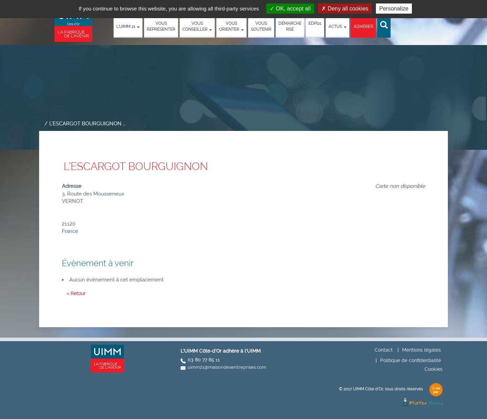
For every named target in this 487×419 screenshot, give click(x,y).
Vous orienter (231, 26)
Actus (337, 26)
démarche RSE (289, 26)
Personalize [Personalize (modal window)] (394, 9)
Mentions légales (421, 350)
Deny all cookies (344, 9)
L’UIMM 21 (128, 26)
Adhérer (363, 26)
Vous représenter (161, 26)
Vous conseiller (197, 26)
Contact (384, 350)
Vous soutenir (261, 26)
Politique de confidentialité (410, 360)
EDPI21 (314, 23)
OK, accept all (290, 9)
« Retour (76, 293)
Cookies (433, 369)
